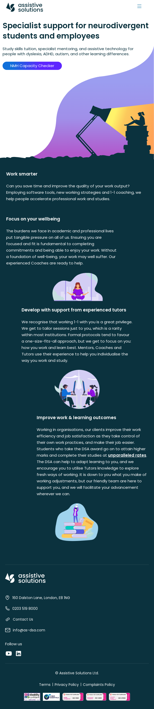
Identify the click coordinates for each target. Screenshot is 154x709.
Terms (45, 684)
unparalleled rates (127, 455)
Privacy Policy (67, 684)
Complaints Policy (99, 684)
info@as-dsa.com (29, 630)
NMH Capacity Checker (32, 65)
